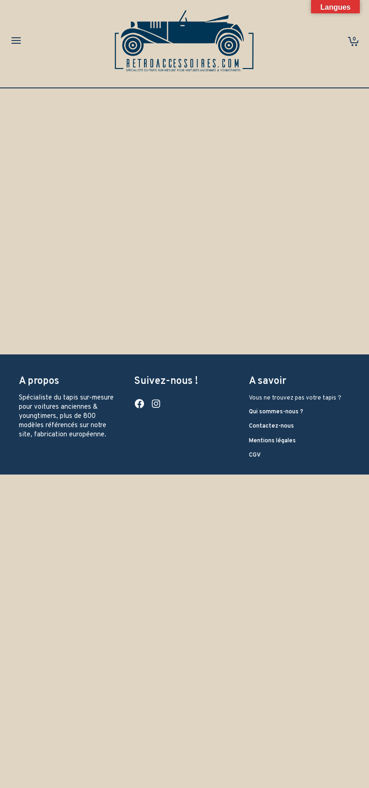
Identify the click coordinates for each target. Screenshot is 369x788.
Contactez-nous (271, 426)
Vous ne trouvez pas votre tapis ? (295, 398)
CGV (255, 455)
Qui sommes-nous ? (276, 412)
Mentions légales (272, 441)
